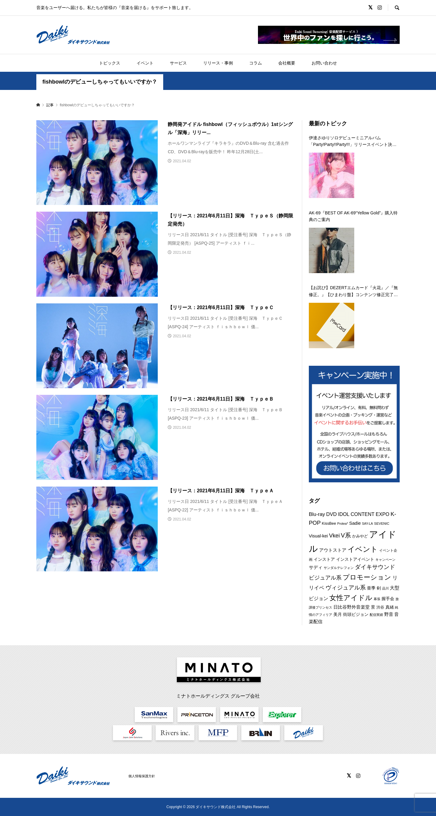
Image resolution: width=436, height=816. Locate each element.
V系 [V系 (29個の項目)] (346, 535)
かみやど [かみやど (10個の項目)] (360, 536)
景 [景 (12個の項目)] (373, 607)
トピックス (109, 63)
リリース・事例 (218, 63)
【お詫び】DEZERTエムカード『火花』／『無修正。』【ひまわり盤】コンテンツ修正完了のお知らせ (353, 291)
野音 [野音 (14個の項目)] (388, 614)
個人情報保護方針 (141, 776)
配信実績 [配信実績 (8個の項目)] (376, 614)
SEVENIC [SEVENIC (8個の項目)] (381, 523)
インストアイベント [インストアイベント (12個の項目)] (355, 559)
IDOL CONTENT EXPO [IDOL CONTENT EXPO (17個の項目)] (363, 514)
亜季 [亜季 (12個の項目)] (371, 588)
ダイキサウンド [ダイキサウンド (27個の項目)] (375, 567)
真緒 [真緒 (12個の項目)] (389, 607)
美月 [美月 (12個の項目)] (337, 614)
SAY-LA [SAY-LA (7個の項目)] (367, 523)
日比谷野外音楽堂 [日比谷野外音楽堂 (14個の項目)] (351, 607)
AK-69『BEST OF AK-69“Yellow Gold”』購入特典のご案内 (353, 216)
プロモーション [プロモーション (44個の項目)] (367, 577)
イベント (145, 63)
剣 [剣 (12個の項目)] (379, 588)
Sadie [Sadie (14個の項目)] (355, 523)
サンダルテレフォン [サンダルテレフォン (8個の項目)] (339, 568)
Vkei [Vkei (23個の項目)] (334, 536)
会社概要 (286, 63)
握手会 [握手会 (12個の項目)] (388, 598)
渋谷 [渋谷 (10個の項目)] (380, 607)
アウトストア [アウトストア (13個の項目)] (332, 550)
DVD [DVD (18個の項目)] (331, 514)
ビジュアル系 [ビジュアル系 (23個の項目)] (325, 578)
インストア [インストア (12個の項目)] (324, 559)
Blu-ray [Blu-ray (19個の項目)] (317, 514)
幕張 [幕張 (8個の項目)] (377, 599)
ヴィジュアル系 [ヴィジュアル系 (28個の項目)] (345, 587)
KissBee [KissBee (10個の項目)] (329, 523)
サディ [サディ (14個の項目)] (315, 567)
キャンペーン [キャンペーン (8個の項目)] (385, 559)
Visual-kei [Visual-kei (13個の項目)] (318, 536)
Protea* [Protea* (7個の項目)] (342, 523)
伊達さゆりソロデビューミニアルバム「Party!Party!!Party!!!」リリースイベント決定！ (350, 141)
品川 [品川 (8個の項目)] (385, 588)
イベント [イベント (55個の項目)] (363, 549)
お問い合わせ (324, 63)
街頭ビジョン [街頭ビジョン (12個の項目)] (355, 614)
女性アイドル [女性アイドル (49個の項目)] (350, 598)
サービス (178, 63)
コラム (255, 63)
